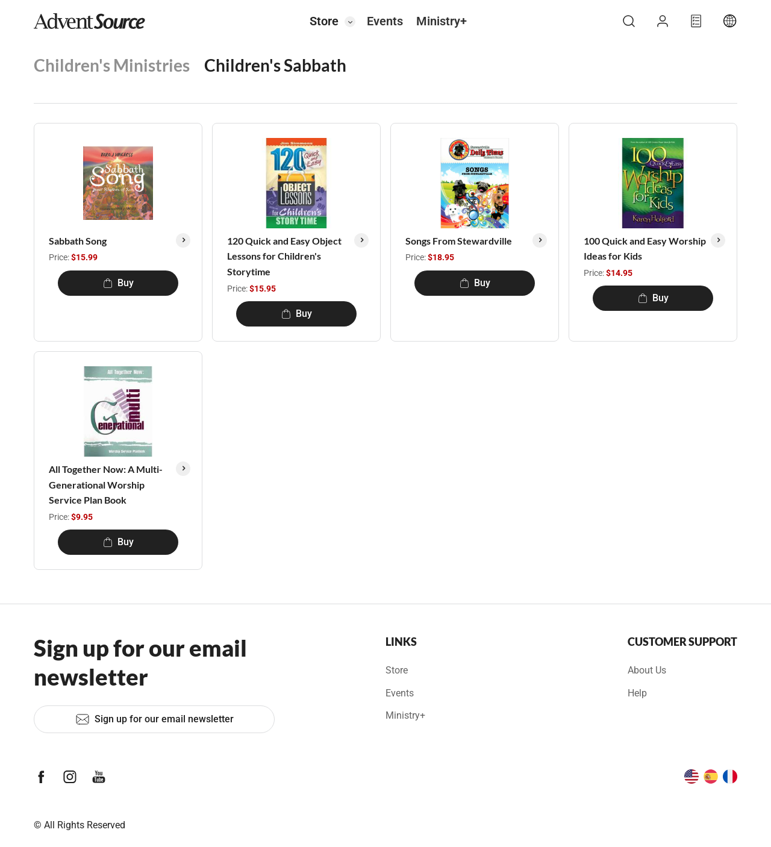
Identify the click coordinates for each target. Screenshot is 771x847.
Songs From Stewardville (458, 240)
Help (637, 693)
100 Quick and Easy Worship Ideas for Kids (645, 248)
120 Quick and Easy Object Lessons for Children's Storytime (284, 256)
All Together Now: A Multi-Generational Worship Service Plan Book (106, 484)
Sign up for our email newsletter (154, 719)
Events (385, 21)
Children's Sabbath (275, 65)
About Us (647, 670)
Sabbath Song (78, 240)
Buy (118, 283)
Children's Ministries (112, 65)
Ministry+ (441, 21)
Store (324, 21)
